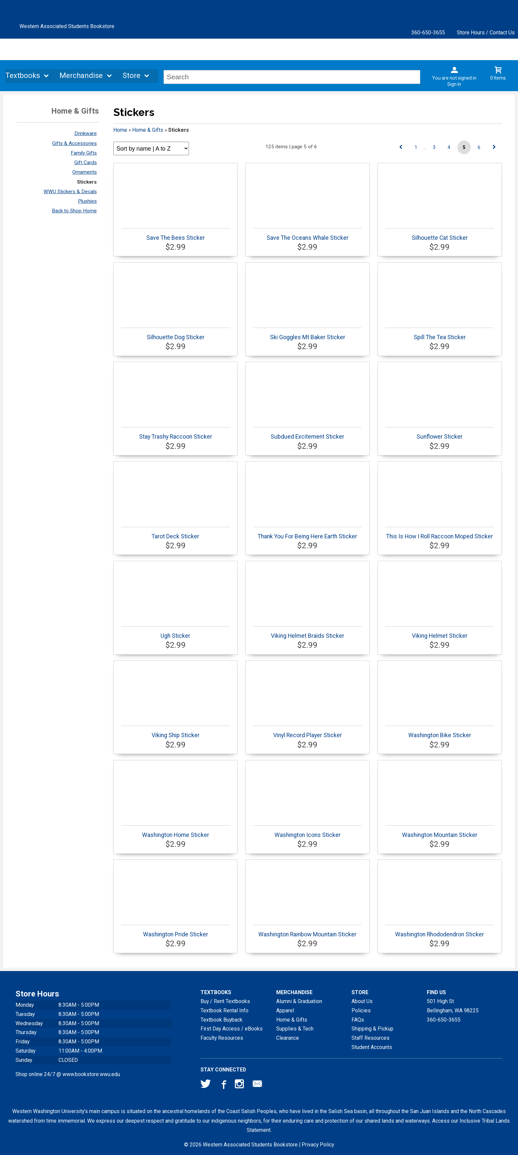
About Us (362, 1001)
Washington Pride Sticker (175, 931)
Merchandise (81, 76)
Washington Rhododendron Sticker (439, 931)
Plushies (87, 201)
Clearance (287, 1038)
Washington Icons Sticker (307, 831)
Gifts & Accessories (74, 143)
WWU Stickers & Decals (70, 192)
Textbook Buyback (221, 1020)
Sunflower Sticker (439, 433)
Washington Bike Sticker (439, 732)
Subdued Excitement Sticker (307, 433)
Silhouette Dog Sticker (175, 334)
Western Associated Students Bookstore (66, 26)
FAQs (358, 1020)
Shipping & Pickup (372, 1029)
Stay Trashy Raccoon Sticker (175, 433)
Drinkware (85, 133)
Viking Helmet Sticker (439, 632)
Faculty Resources (222, 1038)
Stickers (87, 182)
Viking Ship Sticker (175, 732)
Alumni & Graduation (299, 1001)
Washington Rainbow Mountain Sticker (307, 931)
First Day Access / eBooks (232, 1029)
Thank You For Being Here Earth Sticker (307, 533)
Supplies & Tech (295, 1029)
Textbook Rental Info (224, 1010)
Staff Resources (370, 1038)
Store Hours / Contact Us (486, 32)
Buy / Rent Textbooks (225, 1001)
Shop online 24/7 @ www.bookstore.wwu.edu (68, 1074)
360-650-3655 (428, 32)
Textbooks (22, 76)
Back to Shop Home (74, 211)
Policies (361, 1010)
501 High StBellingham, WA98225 (453, 1006)
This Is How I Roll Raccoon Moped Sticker (439, 533)
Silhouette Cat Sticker (439, 234)
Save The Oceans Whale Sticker (307, 234)
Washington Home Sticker (175, 831)
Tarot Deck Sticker (175, 533)
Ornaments (84, 172)
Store (131, 76)
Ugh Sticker (175, 632)
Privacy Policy (318, 1144)
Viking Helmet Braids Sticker (307, 632)
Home (120, 130)
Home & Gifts (147, 130)
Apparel (285, 1010)
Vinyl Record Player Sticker (307, 732)
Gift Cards (85, 162)
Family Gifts (84, 153)
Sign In (454, 84)
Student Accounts (372, 1047)
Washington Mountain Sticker (439, 831)
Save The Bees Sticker (175, 234)
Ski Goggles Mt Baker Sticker (307, 334)
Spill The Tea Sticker (439, 334)
